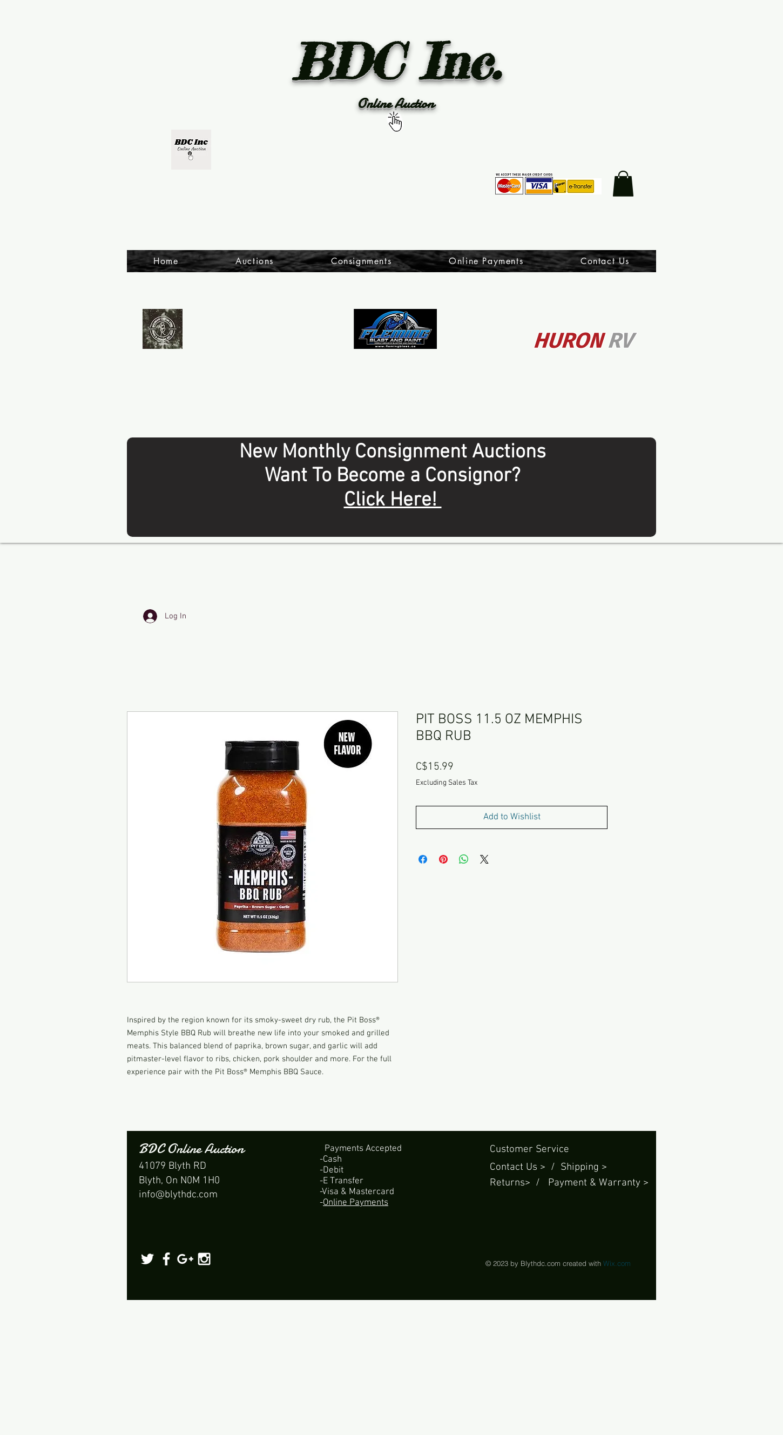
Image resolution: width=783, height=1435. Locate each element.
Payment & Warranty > (598, 1183)
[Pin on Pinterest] (443, 859)
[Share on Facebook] (422, 859)
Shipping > (584, 1167)
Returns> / (519, 1183)
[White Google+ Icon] (185, 1259)
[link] (623, 184)
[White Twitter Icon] (147, 1259)
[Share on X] (484, 859)
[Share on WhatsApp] (463, 859)
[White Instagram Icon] (204, 1259)
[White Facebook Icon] (166, 1259)
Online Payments (355, 1202)
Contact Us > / (525, 1167)
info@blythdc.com (178, 1195)
